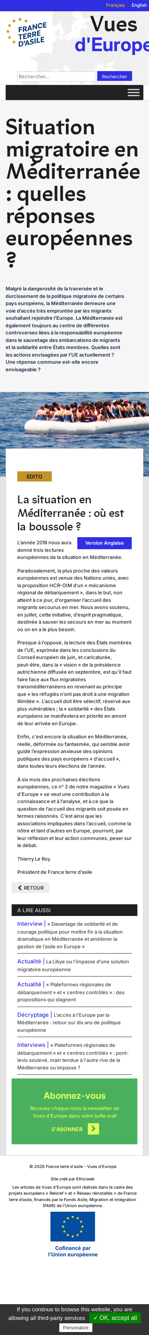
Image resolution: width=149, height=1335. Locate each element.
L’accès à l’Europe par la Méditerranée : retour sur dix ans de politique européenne (69, 1022)
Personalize (76, 1327)
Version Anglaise (104, 543)
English (139, 5)
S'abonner (67, 1129)
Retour (34, 888)
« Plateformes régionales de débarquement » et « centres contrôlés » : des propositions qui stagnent (71, 991)
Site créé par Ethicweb (73, 1179)
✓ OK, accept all (115, 1318)
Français (115, 5)
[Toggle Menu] (134, 92)
